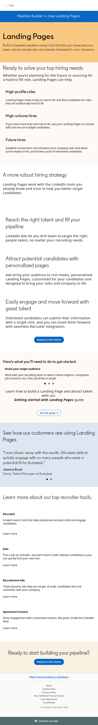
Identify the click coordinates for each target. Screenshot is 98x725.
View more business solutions (48, 677)
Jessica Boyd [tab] (47, 479)
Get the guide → (50, 413)
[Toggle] (92, 721)
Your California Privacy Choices (49, 695)
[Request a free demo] (49, 340)
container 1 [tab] (45, 383)
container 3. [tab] (53, 383)
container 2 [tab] (49, 383)
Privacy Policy (49, 692)
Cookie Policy (49, 689)
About (49, 685)
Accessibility (49, 702)
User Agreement (49, 699)
